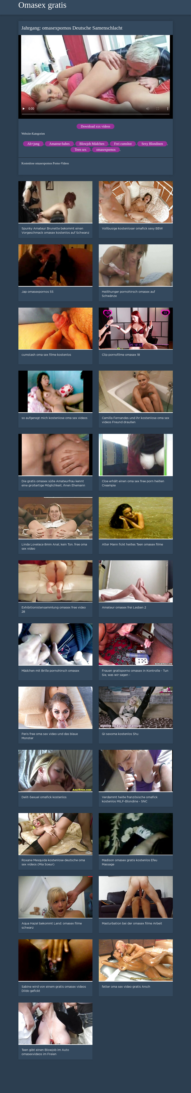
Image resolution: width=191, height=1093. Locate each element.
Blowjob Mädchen (91, 144)
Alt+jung (33, 144)
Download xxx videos (95, 126)
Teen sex (80, 149)
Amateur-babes (59, 144)
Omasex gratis (42, 5)
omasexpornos (105, 149)
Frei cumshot (123, 144)
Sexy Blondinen (152, 144)
